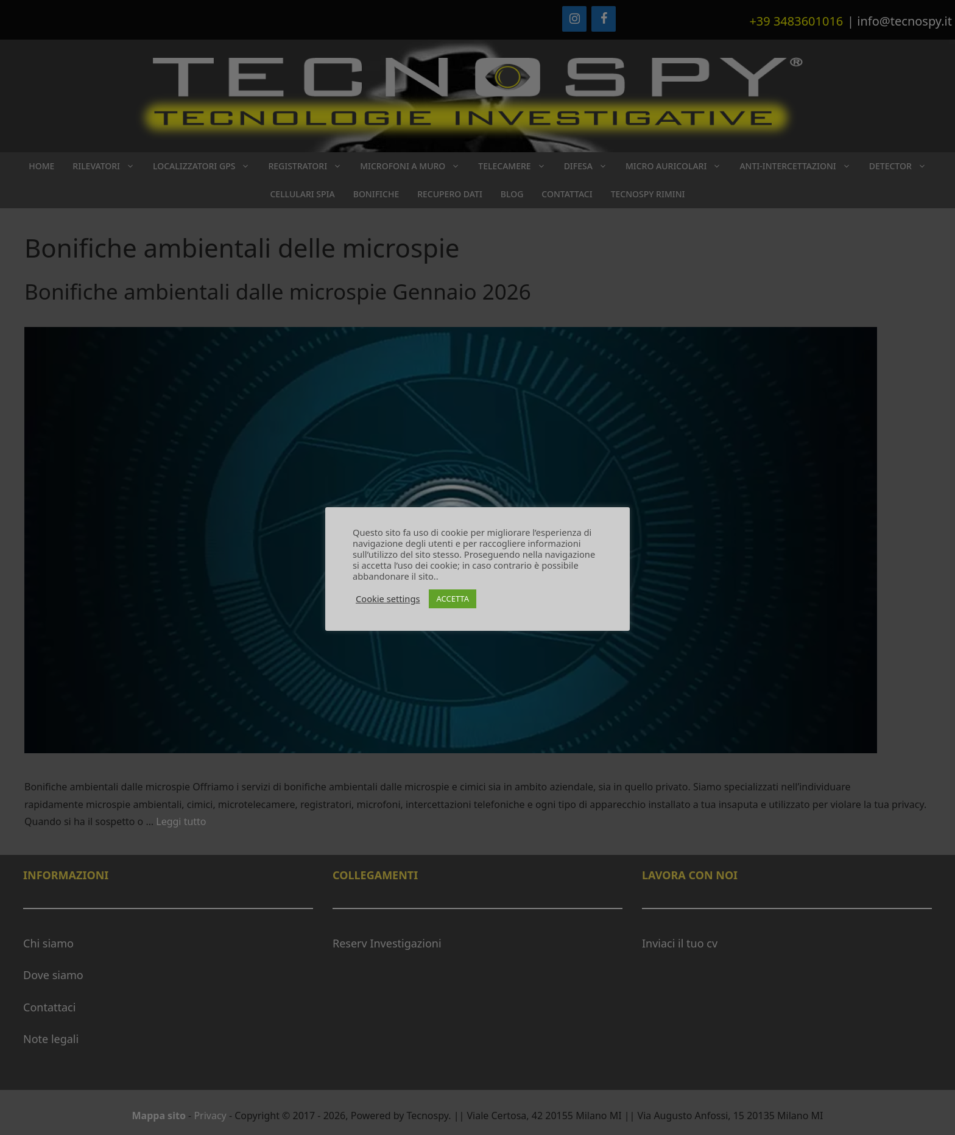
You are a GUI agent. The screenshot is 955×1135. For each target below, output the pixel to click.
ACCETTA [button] (452, 598)
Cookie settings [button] (388, 598)
